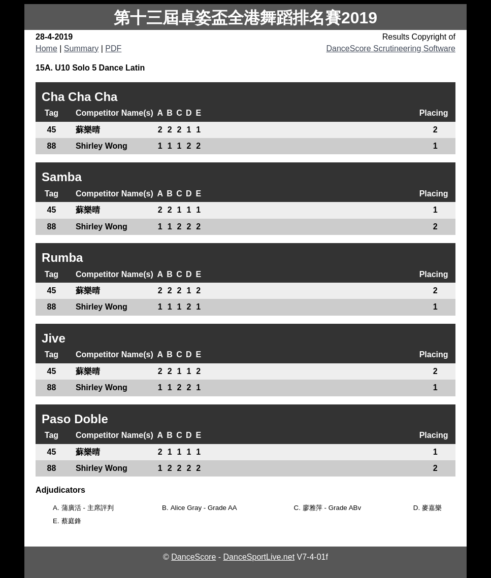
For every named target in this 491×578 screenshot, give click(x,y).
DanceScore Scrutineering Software (390, 48)
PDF (113, 48)
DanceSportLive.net (259, 557)
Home (46, 48)
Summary (81, 48)
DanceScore (193, 557)
